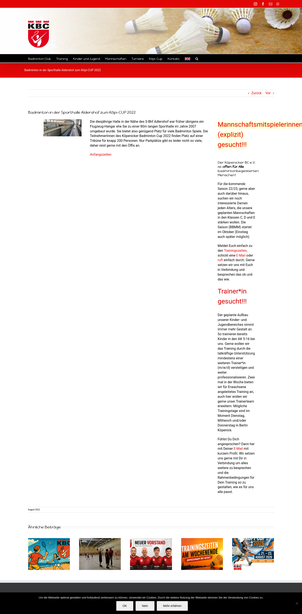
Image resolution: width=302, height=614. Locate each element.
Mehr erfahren (172, 605)
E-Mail (240, 255)
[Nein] (297, 603)
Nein (145, 605)
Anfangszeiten (100, 154)
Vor (268, 93)
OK (125, 605)
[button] (196, 58)
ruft (220, 260)
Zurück (256, 93)
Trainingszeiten (235, 251)
